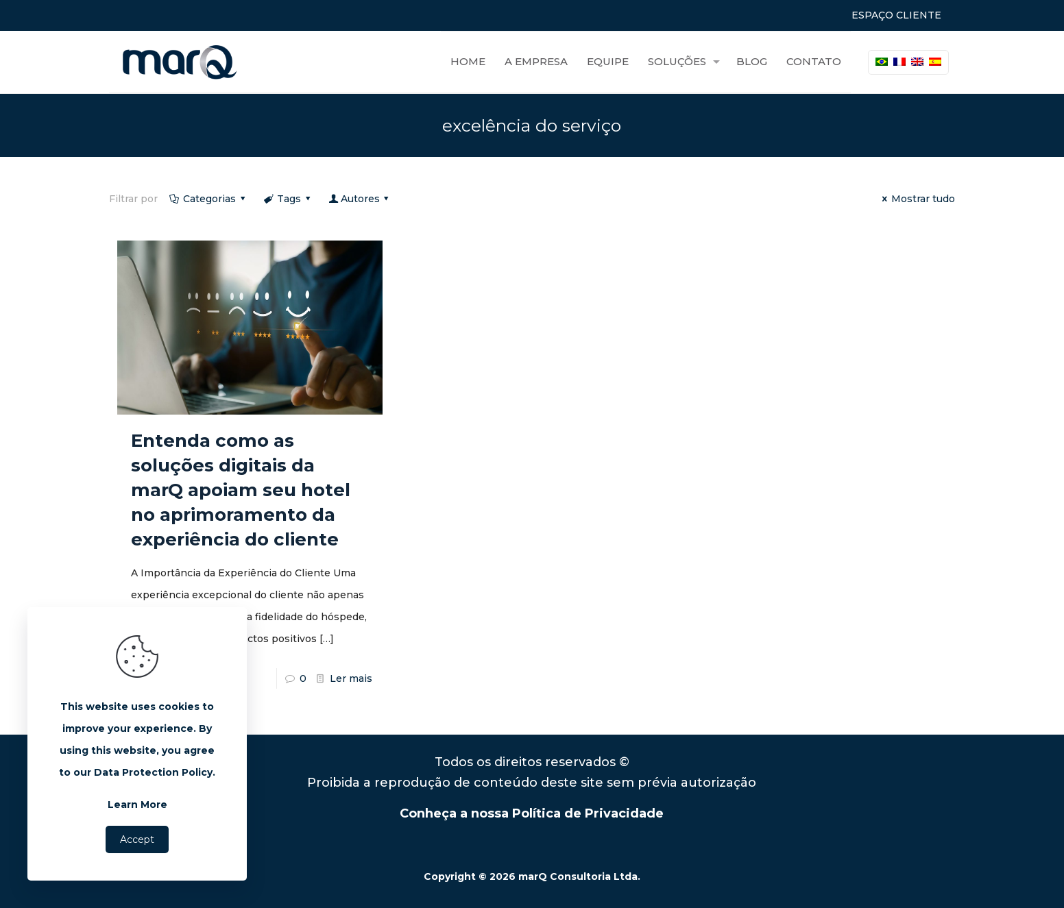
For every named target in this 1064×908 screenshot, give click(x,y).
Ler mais (351, 678)
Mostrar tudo (917, 199)
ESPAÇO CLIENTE (896, 15)
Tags (288, 199)
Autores (360, 199)
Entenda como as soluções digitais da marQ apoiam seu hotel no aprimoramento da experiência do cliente (240, 490)
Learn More (137, 804)
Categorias (209, 199)
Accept (137, 839)
